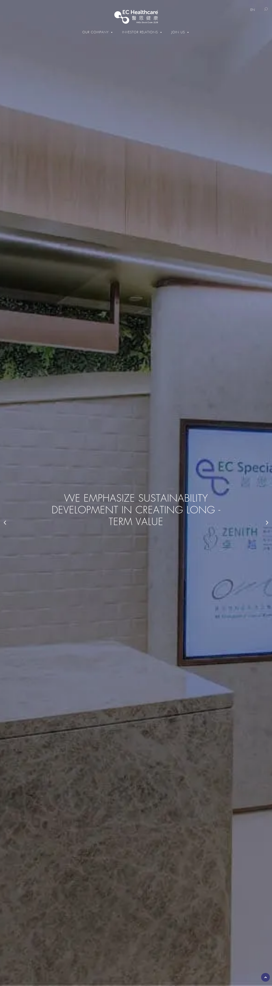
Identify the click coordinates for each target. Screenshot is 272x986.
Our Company (97, 32)
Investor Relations (142, 32)
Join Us (180, 32)
